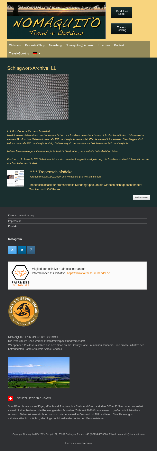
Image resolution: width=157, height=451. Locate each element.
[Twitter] (12, 250)
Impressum (14, 221)
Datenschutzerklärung (21, 215)
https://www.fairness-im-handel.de (88, 273)
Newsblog (55, 45)
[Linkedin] (22, 250)
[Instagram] (31, 250)
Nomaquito (72, 176)
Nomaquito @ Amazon (80, 45)
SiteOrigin (87, 443)
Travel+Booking (19, 53)
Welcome (15, 45)
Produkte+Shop (35, 45)
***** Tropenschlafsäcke (51, 172)
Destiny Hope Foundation (87, 345)
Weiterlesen (141, 197)
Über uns (104, 45)
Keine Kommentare (91, 176)
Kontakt (119, 45)
